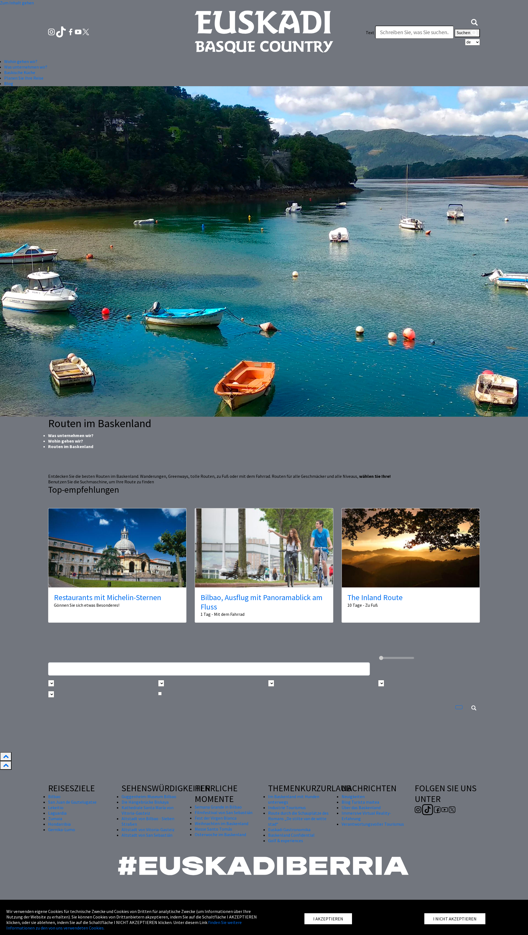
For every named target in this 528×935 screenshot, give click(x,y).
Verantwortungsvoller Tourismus (373, 824)
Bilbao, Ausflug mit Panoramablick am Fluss (261, 602)
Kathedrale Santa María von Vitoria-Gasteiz (148, 810)
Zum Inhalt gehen (17, 3)
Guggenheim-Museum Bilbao (149, 796)
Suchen (467, 33)
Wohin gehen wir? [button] (20, 61)
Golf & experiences (285, 840)
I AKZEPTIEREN (328, 919)
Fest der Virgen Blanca (216, 818)
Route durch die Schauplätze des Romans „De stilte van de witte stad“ (298, 818)
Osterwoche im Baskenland (220, 834)
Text (370, 32)
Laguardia (57, 813)
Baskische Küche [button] (19, 72)
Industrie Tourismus (287, 807)
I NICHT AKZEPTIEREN (455, 919)
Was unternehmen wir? (71, 435)
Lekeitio (56, 807)
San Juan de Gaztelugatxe (72, 802)
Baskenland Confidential (291, 835)
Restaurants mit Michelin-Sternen (107, 597)
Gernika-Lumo (61, 829)
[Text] (414, 32)
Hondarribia (59, 824)
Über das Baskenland (361, 807)
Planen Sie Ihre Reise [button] (23, 78)
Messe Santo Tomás (213, 829)
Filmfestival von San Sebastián (223, 812)
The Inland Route (375, 597)
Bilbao (54, 796)
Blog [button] (8, 83)
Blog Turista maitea (360, 802)
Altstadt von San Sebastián (147, 835)
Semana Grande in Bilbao (218, 807)
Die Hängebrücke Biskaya (145, 802)
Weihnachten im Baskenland (221, 823)
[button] (474, 21)
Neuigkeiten (353, 796)
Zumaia (55, 818)
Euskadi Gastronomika (289, 829)
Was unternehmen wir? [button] (25, 67)
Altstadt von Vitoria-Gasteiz (148, 829)
